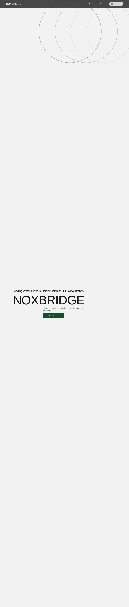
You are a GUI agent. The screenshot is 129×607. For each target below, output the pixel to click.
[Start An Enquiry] (53, 315)
